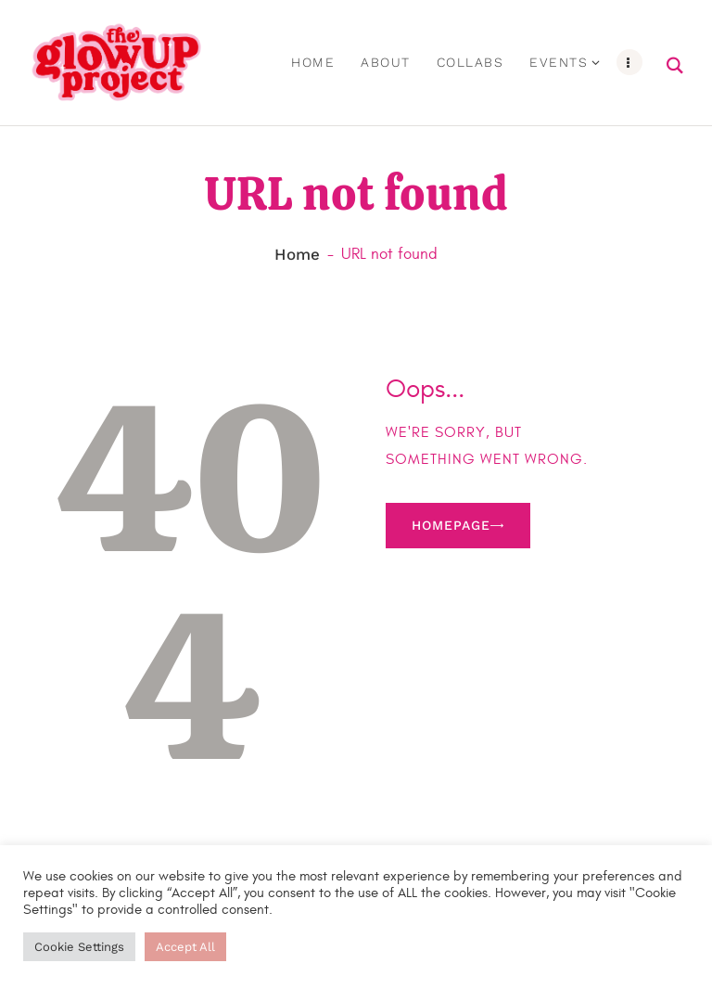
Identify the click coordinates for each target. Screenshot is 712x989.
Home (297, 256)
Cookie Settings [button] (79, 947)
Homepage (451, 527)
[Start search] (675, 67)
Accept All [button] (185, 947)
